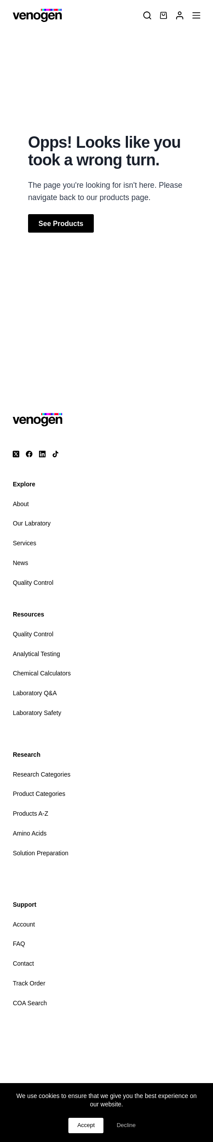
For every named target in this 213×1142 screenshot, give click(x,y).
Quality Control (33, 582)
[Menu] (196, 15)
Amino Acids (29, 833)
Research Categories (42, 774)
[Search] (147, 15)
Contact (23, 963)
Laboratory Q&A (35, 693)
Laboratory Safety (37, 712)
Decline (126, 1125)
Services (24, 543)
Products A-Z (30, 813)
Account (24, 924)
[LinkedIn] (42, 454)
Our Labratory (31, 523)
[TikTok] (55, 454)
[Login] (180, 15)
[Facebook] (29, 454)
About (21, 503)
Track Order (29, 983)
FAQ (19, 943)
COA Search (30, 1003)
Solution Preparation (40, 853)
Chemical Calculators (42, 673)
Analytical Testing (36, 653)
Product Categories (39, 793)
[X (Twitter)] (16, 454)
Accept (86, 1125)
